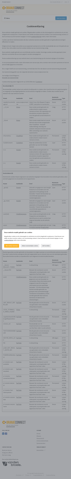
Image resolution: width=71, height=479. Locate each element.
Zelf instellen (46, 246)
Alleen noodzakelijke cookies (30, 246)
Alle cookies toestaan (12, 246)
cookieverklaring (8, 240)
